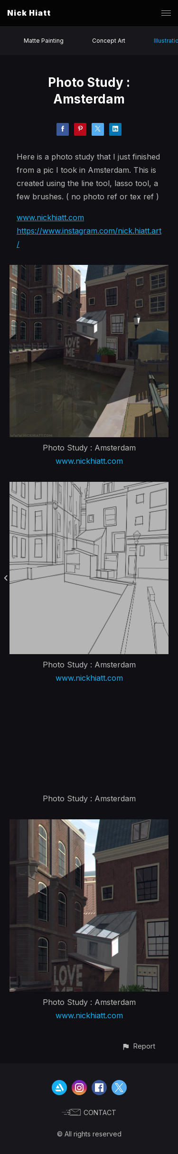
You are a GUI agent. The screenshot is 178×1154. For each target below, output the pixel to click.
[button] (138, 1046)
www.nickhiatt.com (50, 217)
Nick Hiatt (29, 13)
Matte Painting (44, 40)
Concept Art (108, 40)
